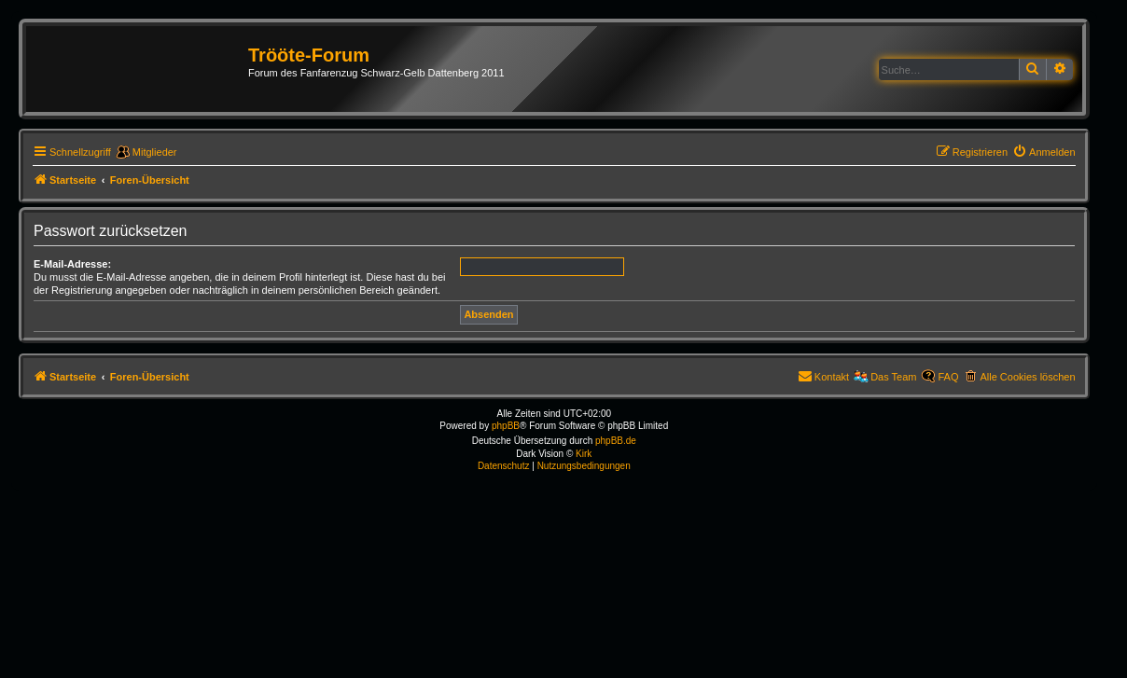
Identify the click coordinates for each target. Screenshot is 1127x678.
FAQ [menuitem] (948, 376)
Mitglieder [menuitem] (154, 152)
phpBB (506, 426)
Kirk (583, 454)
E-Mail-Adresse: (72, 264)
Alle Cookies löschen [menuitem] (1027, 376)
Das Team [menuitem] (893, 376)
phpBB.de (615, 441)
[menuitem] (1044, 152)
